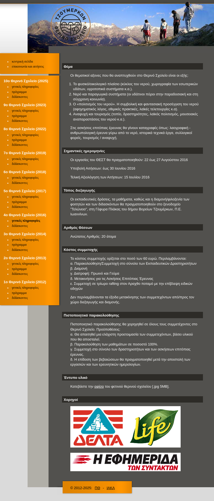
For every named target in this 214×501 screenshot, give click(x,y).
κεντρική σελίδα (22, 61)
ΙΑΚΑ (111, 488)
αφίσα (99, 386)
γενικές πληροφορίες (25, 87)
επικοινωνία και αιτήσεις (28, 66)
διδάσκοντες (20, 97)
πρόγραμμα (19, 92)
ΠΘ (97, 488)
